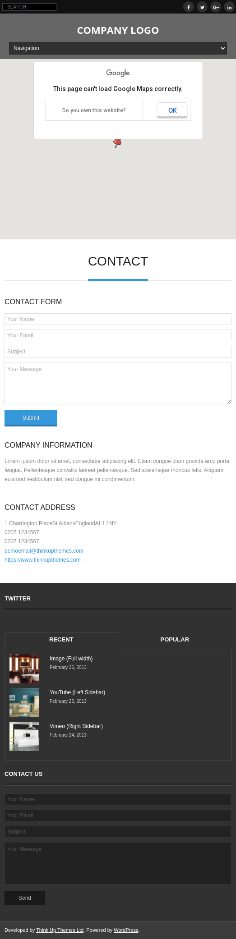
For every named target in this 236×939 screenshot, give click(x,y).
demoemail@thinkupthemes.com (44, 551)
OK (172, 110)
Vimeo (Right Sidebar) (76, 726)
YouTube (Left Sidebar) (77, 692)
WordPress (126, 930)
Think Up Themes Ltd (59, 930)
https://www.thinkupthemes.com (43, 560)
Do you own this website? (94, 110)
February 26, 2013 (68, 667)
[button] (118, 141)
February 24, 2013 (68, 735)
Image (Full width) (71, 658)
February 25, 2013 (68, 701)
